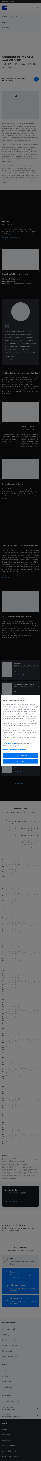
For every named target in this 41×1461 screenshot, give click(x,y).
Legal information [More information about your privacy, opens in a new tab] (19, 749)
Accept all (20, 761)
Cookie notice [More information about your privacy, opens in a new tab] (8, 749)
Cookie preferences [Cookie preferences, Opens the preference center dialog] (20, 755)
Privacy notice (11, 743)
